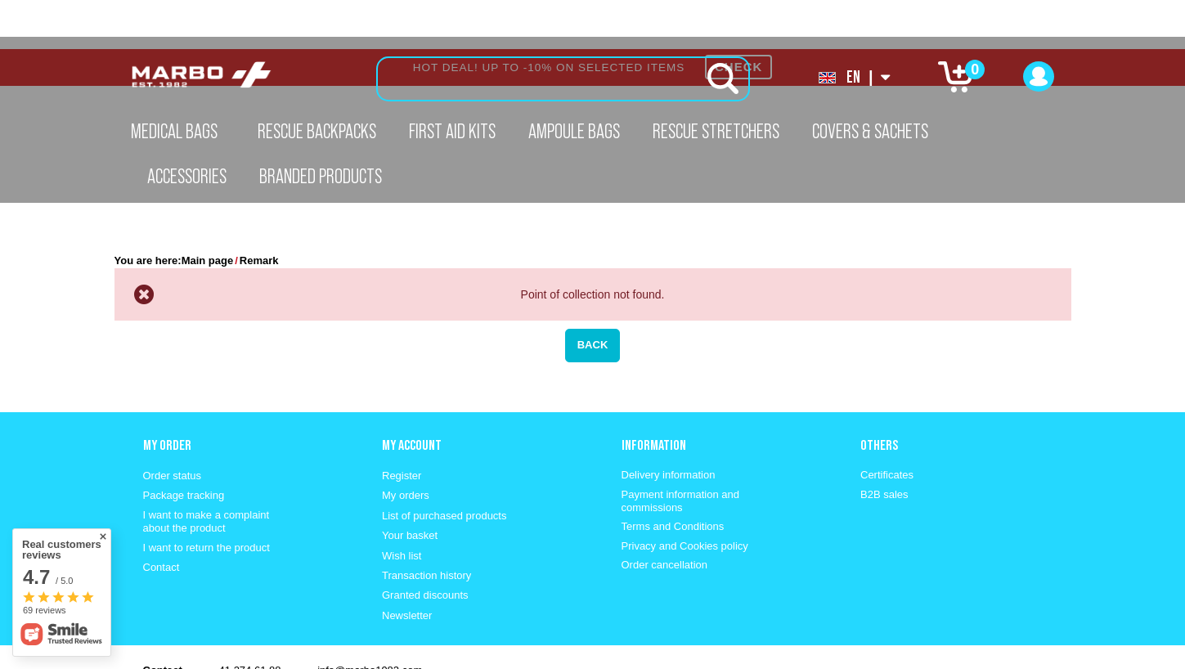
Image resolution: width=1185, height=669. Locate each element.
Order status (172, 426)
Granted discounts (425, 546)
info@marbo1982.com (369, 621)
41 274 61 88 (250, 621)
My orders (405, 446)
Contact (161, 518)
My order (167, 396)
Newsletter (407, 566)
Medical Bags (174, 130)
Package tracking (184, 446)
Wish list (401, 507)
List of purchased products (444, 466)
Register (401, 426)
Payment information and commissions (681, 452)
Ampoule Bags (574, 130)
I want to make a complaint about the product (206, 472)
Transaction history (426, 526)
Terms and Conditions (673, 477)
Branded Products (320, 175)
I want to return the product (206, 498)
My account (412, 396)
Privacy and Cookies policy (685, 497)
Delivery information (669, 426)
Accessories (187, 175)
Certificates (886, 426)
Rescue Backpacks (317, 130)
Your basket (410, 486)
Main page (208, 211)
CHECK (738, 18)
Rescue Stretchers (716, 130)
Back (592, 296)
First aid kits (452, 130)
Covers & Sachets (870, 130)
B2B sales (884, 445)
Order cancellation (665, 516)
